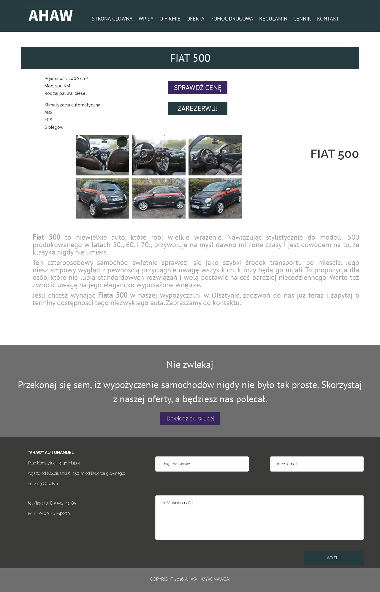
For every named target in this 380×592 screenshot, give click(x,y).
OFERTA (195, 18)
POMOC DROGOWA (231, 18)
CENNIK (302, 18)
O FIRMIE (169, 18)
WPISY (146, 18)
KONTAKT (328, 18)
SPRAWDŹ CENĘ (198, 87)
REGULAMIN (273, 18)
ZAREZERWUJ (198, 108)
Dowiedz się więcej (190, 418)
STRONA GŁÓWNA (112, 18)
